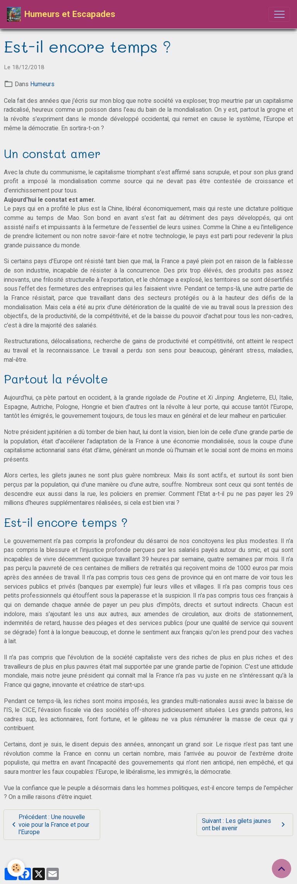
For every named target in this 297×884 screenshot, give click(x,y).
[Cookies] (16, 868)
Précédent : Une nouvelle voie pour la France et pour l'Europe (49, 824)
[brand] (61, 14)
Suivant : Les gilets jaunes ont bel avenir (244, 824)
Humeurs (42, 84)
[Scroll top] (281, 868)
